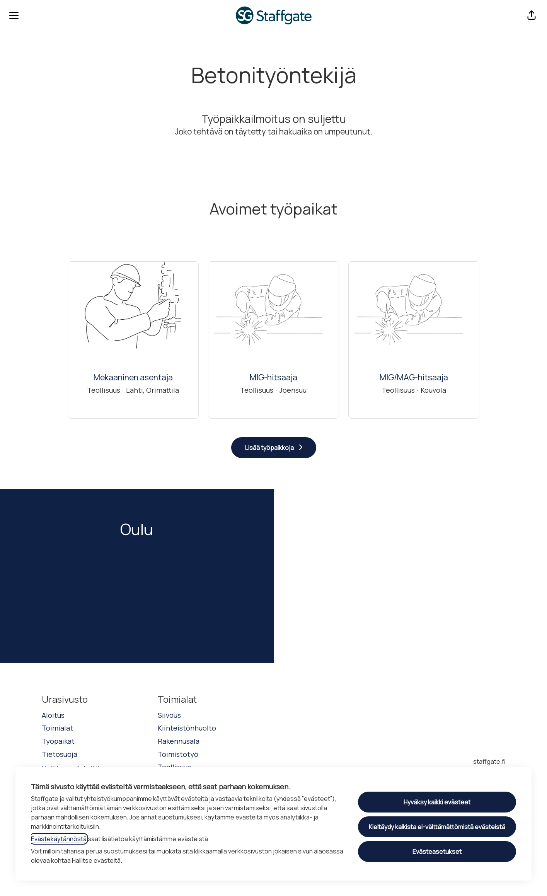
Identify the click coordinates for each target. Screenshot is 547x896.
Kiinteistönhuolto (187, 727)
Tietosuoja (59, 754)
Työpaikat (58, 741)
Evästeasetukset (437, 851)
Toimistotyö (178, 754)
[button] (531, 15)
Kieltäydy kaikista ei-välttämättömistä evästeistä (437, 827)
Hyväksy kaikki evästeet (437, 802)
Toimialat (57, 727)
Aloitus (53, 715)
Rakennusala (178, 741)
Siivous (169, 715)
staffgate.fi (489, 761)
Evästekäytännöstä (59, 839)
